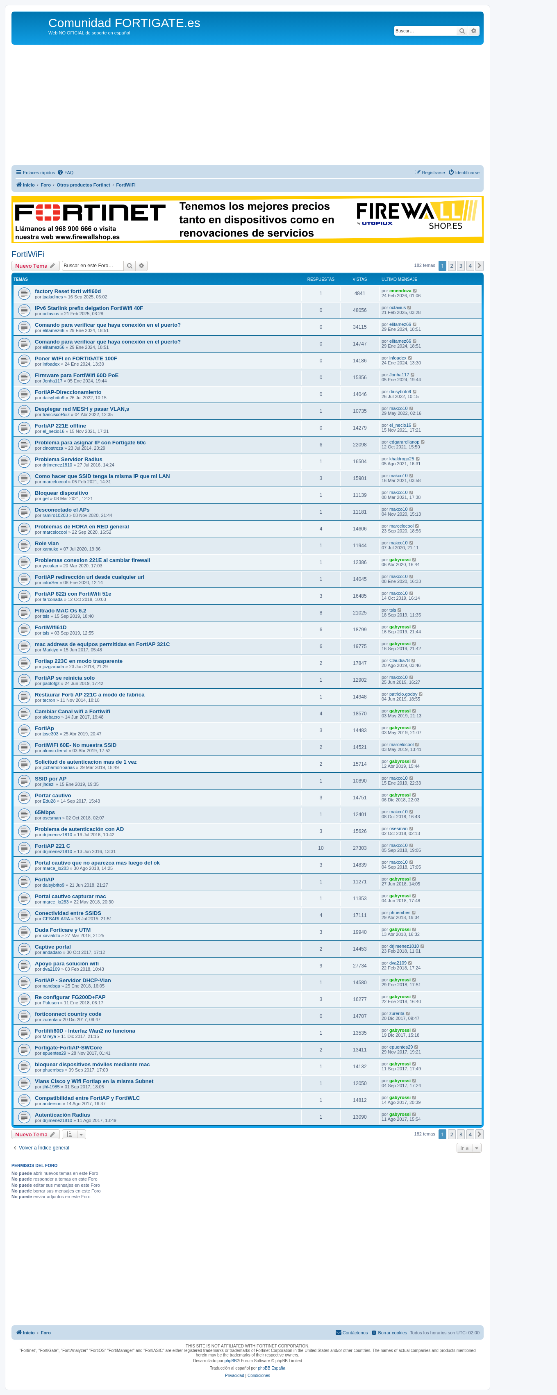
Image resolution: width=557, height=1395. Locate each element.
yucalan (50, 565)
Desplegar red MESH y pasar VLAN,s (82, 409)
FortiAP (45, 879)
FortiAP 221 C (52, 846)
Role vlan (47, 543)
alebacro (51, 717)
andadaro (52, 952)
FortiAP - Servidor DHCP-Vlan (73, 980)
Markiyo (51, 649)
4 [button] (470, 265)
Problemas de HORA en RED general (82, 526)
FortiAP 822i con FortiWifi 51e (73, 594)
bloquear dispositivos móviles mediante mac (92, 1064)
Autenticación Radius (62, 1115)
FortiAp (44, 728)
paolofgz (51, 683)
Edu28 (49, 801)
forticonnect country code (68, 1014)
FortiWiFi (27, 254)
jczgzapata (53, 666)
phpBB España (271, 1368)
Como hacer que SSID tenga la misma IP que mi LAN (102, 476)
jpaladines (53, 296)
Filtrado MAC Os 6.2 (60, 611)
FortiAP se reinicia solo (65, 678)
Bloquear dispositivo (61, 493)
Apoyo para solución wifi (67, 963)
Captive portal (53, 947)
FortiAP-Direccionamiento (68, 392)
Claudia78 (399, 660)
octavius (51, 313)
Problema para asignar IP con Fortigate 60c (90, 442)
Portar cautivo (53, 795)
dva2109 (51, 969)
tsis (46, 616)
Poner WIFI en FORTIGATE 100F (76, 358)
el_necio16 (53, 431)
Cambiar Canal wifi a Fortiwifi (72, 711)
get (46, 498)
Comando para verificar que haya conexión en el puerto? (108, 325)
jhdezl (49, 784)
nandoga (51, 985)
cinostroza (53, 448)
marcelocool (55, 481)
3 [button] (460, 265)
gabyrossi (400, 559)
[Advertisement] (247, 106)
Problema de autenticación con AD (79, 829)
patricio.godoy (403, 694)
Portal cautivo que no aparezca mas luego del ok (97, 863)
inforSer (51, 582)
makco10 (398, 408)
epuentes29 (54, 1053)
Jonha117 (52, 380)
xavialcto (51, 935)
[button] (479, 266)
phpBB (231, 1361)
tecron (49, 700)
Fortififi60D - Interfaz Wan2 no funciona (85, 1031)
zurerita (50, 1019)
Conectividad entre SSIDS (68, 913)
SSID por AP (50, 779)
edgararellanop (404, 441)
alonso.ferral (55, 750)
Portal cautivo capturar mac (70, 896)
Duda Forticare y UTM (63, 930)
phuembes (399, 912)
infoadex (51, 364)
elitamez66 (53, 330)
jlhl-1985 (51, 1086)
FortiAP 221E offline (60, 426)
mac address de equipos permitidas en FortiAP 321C (102, 644)
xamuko (51, 548)
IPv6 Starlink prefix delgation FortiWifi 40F (89, 308)
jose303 (51, 733)
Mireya (49, 1036)
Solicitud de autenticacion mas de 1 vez (85, 762)
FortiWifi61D (51, 627)
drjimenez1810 (57, 464)
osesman (52, 817)
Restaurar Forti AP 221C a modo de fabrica (90, 695)
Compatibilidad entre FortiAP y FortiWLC (87, 1098)
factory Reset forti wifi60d (68, 291)
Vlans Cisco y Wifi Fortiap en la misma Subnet (94, 1081)
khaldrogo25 (401, 458)
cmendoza (400, 290)
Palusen (51, 1002)
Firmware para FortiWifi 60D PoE (76, 375)
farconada (53, 599)
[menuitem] (65, 173)
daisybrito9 (53, 397)
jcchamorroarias (59, 767)
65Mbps (45, 812)
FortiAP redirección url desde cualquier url (89, 577)
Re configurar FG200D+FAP (70, 997)
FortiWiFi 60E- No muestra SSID (75, 745)
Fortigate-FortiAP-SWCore (68, 1048)
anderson (52, 1103)
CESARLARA (56, 918)
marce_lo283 (56, 868)
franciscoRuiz (56, 414)
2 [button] (451, 265)
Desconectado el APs (62, 510)
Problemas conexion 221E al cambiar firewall (92, 560)
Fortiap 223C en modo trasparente (79, 661)
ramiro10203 (55, 515)
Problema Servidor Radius (68, 459)
